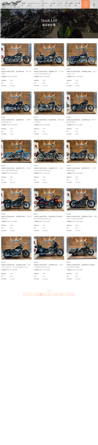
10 (56, 294)
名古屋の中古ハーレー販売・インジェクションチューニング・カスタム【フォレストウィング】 (12, 3)
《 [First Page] (24, 294)
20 (60, 294)
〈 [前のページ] (29, 294)
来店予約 (71, 4)
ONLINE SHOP (85, 4)
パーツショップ (59, 4)
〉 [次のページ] (69, 294)
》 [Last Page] (73, 294)
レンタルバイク (45, 4)
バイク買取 (52, 4)
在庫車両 (23, 4)
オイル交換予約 (77, 4)
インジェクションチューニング (33, 4)
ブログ (66, 4)
